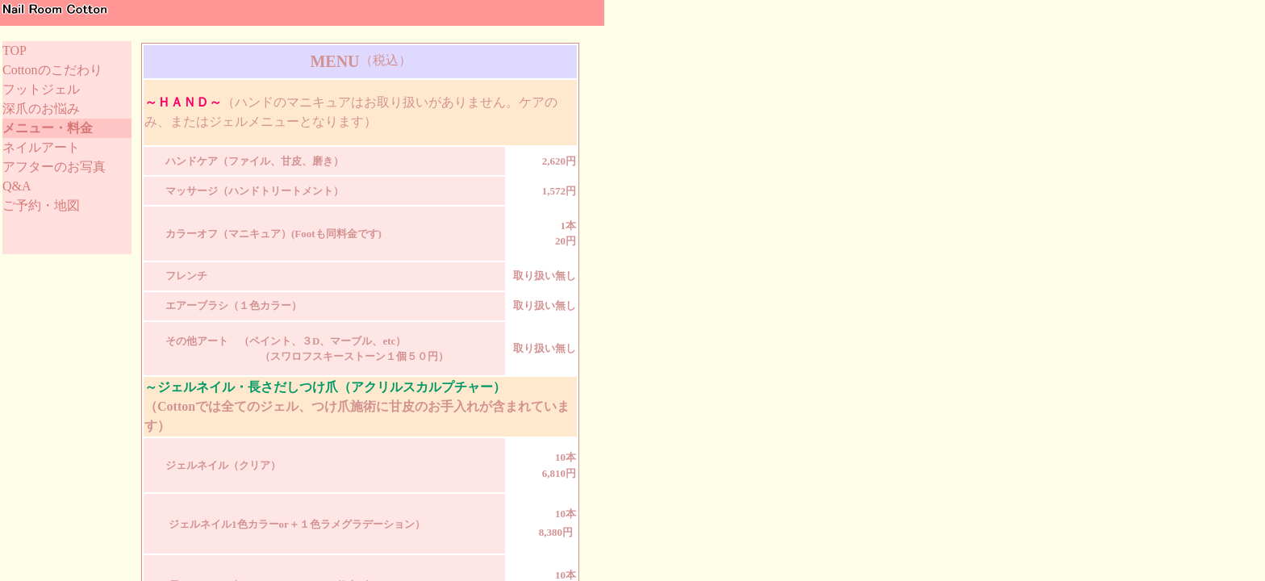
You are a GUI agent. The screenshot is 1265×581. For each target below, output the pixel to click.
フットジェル (41, 89)
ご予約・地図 (41, 205)
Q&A (16, 186)
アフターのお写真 (54, 166)
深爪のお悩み (41, 108)
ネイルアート (41, 147)
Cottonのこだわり (52, 70)
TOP (14, 50)
